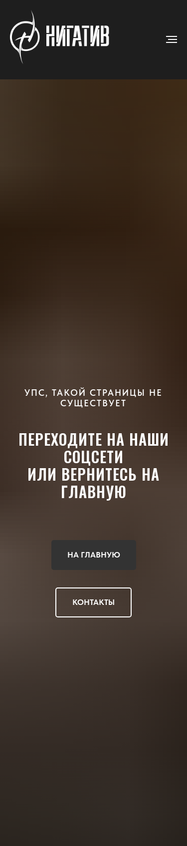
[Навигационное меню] (171, 39)
